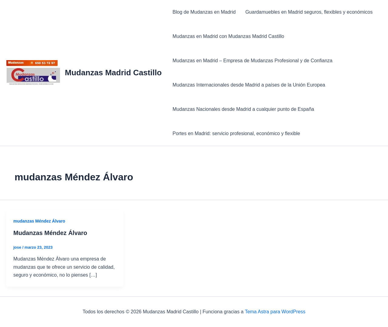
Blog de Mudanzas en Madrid (204, 12)
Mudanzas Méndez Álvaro (50, 233)
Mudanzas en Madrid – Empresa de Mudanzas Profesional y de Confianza (252, 60)
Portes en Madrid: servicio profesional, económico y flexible (236, 133)
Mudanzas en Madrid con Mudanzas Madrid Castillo (228, 36)
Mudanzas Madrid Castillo (113, 72)
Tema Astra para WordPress (275, 311)
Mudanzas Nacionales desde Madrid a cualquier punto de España (243, 109)
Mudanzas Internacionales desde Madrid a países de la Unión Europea (248, 84)
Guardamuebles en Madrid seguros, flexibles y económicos (309, 12)
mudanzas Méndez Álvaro (39, 221)
